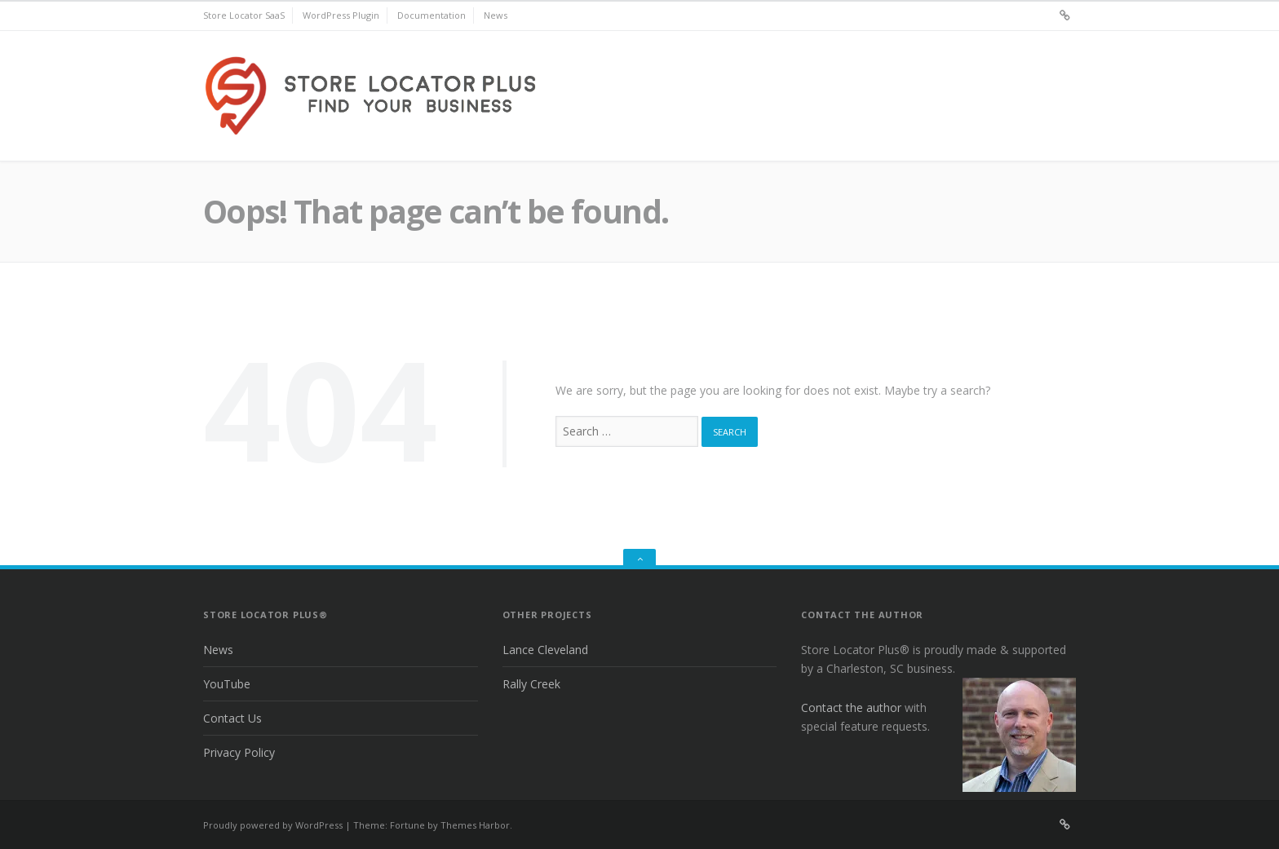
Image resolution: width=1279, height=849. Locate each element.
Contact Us (232, 718)
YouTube (226, 684)
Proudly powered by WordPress (273, 825)
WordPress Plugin (341, 15)
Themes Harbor (475, 825)
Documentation (431, 15)
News (495, 15)
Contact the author (851, 707)
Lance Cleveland (545, 649)
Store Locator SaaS (244, 15)
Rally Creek (531, 684)
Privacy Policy (239, 752)
